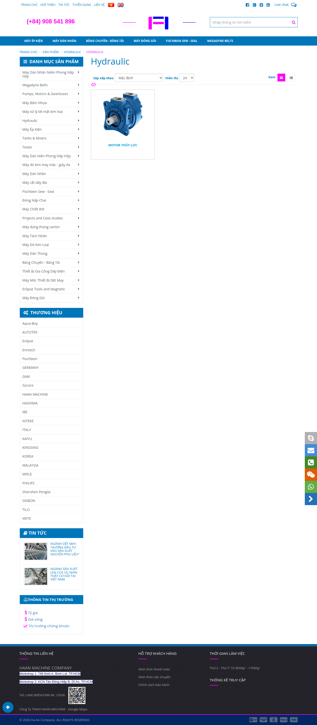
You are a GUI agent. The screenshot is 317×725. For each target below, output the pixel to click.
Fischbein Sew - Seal (181, 41)
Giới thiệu (47, 5)
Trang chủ (29, 5)
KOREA (27, 456)
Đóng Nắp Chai (51, 200)
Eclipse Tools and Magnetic (51, 289)
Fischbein (29, 358)
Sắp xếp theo (103, 78)
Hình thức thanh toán (154, 669)
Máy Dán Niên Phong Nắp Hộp (51, 156)
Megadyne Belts (220, 41)
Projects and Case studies (51, 218)
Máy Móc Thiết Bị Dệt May (51, 280)
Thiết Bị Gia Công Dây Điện (51, 271)
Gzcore (27, 385)
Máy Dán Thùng (51, 253)
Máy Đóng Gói (145, 41)
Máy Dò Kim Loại (51, 244)
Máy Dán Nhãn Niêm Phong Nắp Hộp (51, 74)
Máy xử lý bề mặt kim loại (51, 111)
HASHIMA (30, 403)
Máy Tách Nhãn (51, 236)
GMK (26, 376)
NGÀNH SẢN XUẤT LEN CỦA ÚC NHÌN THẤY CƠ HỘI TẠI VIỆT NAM (64, 574)
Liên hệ (99, 5)
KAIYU (27, 438)
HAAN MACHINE (35, 394)
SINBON (28, 500)
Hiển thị (171, 78)
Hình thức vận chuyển (154, 677)
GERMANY (30, 367)
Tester (51, 147)
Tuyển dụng (81, 5)
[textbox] (254, 22)
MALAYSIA (30, 465)
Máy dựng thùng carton (51, 227)
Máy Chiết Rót (51, 209)
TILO (26, 509)
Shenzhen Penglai (36, 492)
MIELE (27, 474)
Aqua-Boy (30, 323)
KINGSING (30, 447)
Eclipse (27, 341)
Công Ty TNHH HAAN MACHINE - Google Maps (54, 709)
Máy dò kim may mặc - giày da (51, 164)
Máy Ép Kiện (33, 41)
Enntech (28, 350)
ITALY (26, 429)
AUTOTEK (30, 332)
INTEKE (28, 421)
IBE (25, 412)
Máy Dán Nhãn (64, 41)
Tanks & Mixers (51, 138)
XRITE (26, 518)
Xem (272, 77)
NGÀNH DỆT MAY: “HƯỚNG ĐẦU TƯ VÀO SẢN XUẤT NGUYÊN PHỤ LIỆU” (65, 549)
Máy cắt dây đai (51, 182)
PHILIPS (28, 483)
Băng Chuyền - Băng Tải (105, 41)
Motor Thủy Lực (122, 145)
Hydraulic (51, 120)
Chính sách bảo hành (153, 685)
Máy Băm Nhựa (51, 102)
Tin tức (64, 5)
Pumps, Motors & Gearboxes (51, 93)
